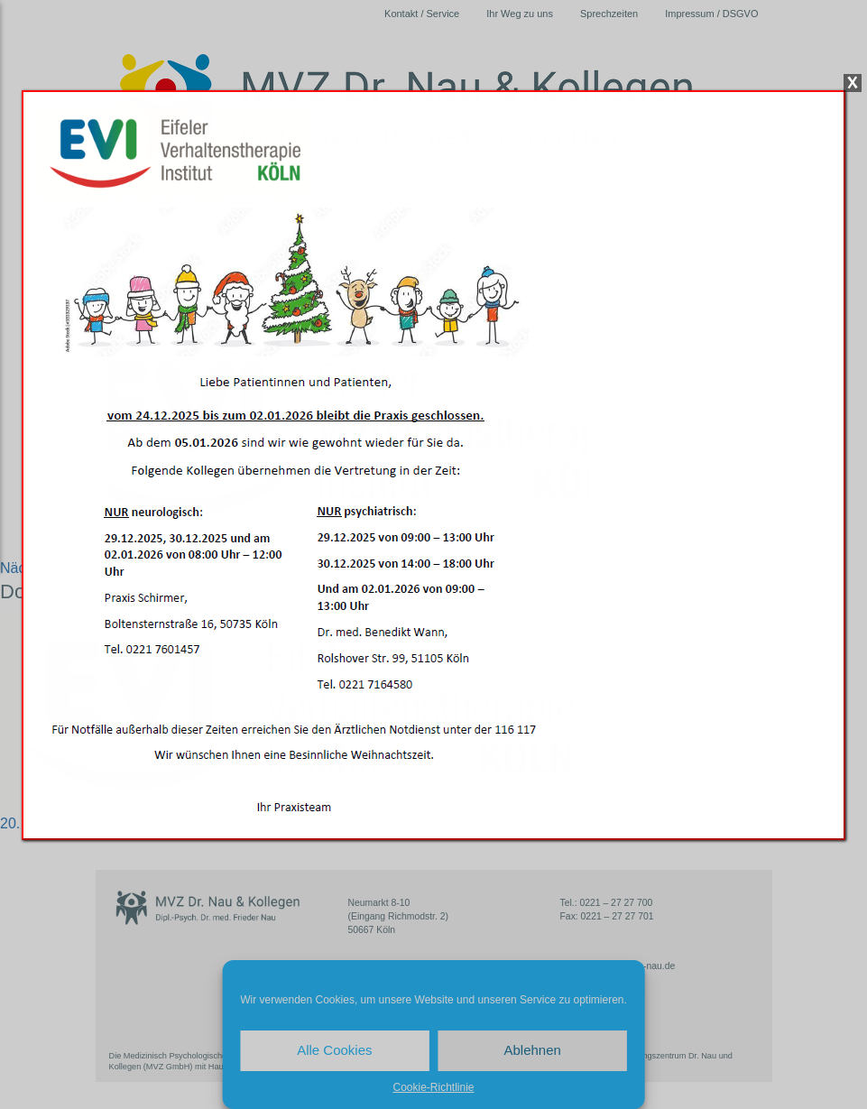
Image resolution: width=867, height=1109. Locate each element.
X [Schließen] (852, 83)
